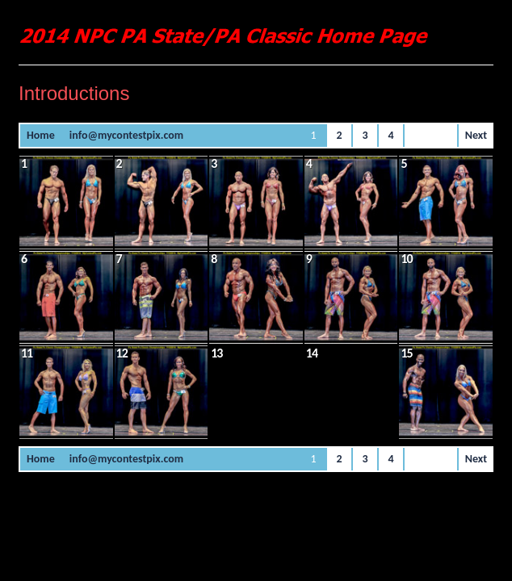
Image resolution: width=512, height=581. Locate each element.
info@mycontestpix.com (126, 135)
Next (476, 135)
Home (41, 135)
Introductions (74, 93)
